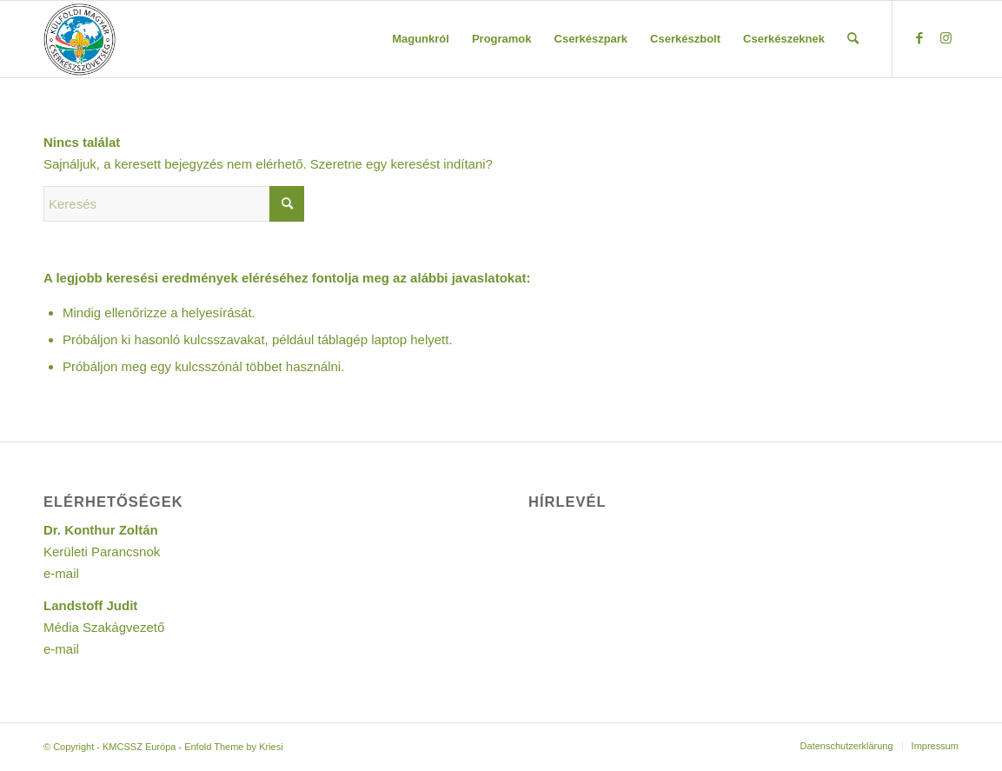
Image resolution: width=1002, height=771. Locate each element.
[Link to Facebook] (919, 38)
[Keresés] (853, 39)
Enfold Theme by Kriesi (233, 746)
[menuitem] (421, 39)
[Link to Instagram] (945, 38)
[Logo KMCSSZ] (79, 39)
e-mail (61, 573)
